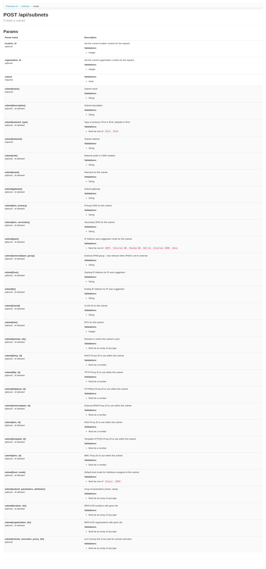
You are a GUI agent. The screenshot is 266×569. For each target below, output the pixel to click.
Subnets (25, 6)
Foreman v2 (12, 6)
